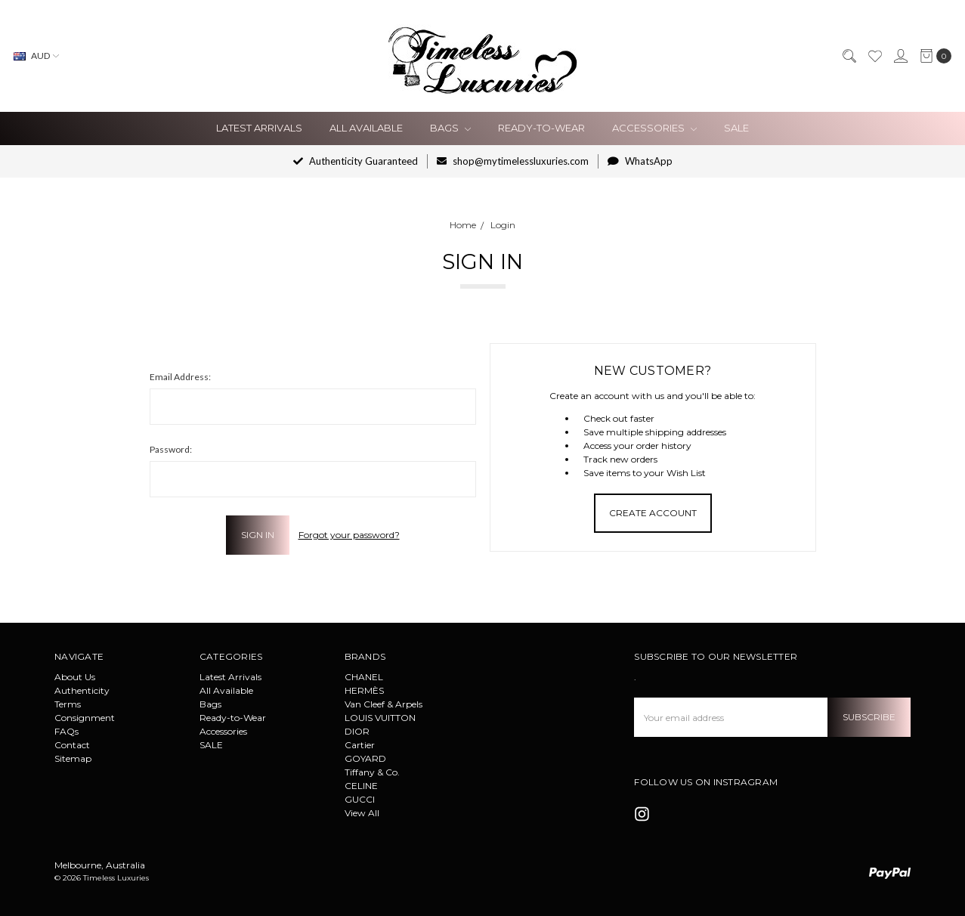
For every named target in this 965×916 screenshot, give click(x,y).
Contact (72, 744)
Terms (67, 704)
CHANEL (364, 676)
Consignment (84, 717)
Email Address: (180, 376)
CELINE (361, 785)
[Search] (849, 56)
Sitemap (72, 758)
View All (362, 813)
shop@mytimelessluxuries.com (513, 161)
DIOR (357, 731)
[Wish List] (874, 56)
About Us (74, 676)
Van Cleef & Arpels (383, 704)
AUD (36, 55)
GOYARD (365, 758)
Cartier (360, 744)
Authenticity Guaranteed (355, 161)
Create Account (653, 512)
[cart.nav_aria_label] (932, 56)
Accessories (654, 128)
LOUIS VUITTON (380, 717)
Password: (171, 449)
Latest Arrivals (259, 128)
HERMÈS (364, 690)
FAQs (66, 731)
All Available (366, 128)
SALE (736, 128)
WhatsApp (640, 161)
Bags (450, 128)
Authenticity (82, 690)
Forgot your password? (349, 534)
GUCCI (360, 799)
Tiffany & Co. (372, 772)
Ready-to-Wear (541, 128)
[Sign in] (900, 56)
